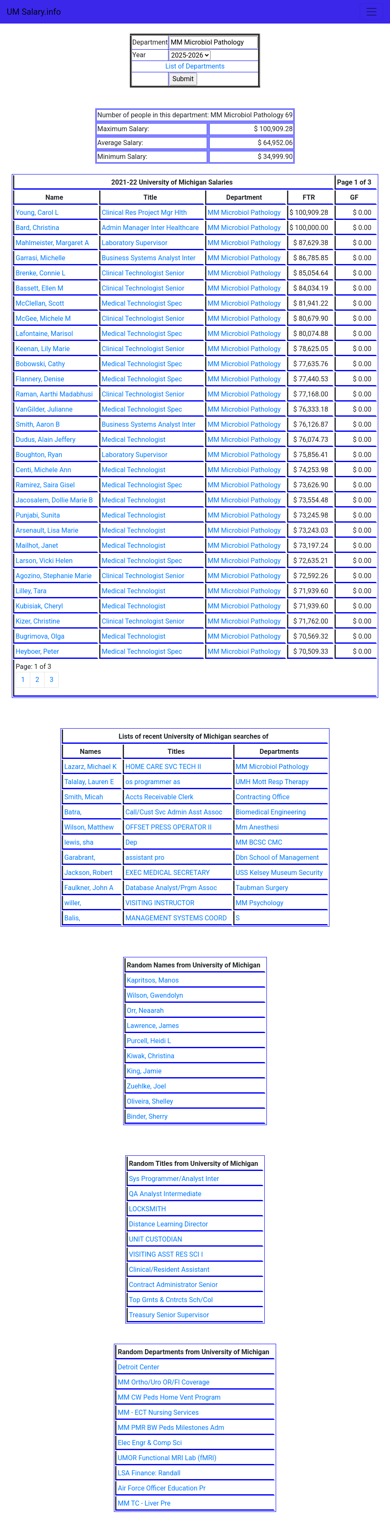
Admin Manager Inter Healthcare (150, 228)
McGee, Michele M (43, 318)
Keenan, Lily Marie (43, 349)
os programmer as (152, 782)
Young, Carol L (37, 213)
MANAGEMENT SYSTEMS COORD (176, 918)
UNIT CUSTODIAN (155, 1239)
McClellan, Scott (40, 303)
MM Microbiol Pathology (244, 213)
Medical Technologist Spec (142, 303)
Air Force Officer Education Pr (162, 1488)
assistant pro (144, 857)
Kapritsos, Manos (153, 980)
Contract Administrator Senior (173, 1285)
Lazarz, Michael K (90, 767)
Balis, (72, 918)
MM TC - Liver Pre (144, 1503)
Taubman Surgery (262, 888)
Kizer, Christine (38, 621)
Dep (131, 842)
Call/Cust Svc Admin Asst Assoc (173, 812)
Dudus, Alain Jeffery (45, 440)
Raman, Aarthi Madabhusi (54, 394)
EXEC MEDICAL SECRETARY (167, 873)
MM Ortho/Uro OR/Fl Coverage (163, 1382)
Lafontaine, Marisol (44, 334)
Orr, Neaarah (145, 1011)
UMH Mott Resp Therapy (272, 782)
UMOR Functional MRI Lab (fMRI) (167, 1458)
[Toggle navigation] (371, 11)
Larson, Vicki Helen (44, 561)
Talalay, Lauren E (89, 782)
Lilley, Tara (31, 591)
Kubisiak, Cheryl (39, 606)
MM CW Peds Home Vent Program (169, 1397)
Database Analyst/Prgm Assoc (171, 888)
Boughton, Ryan (39, 455)
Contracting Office (263, 797)
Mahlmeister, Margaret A (52, 243)
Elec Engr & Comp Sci (150, 1443)
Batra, (73, 812)
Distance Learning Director (168, 1224)
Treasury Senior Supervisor (169, 1315)
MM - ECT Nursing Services (158, 1412)
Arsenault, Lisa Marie (47, 530)
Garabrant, (79, 857)
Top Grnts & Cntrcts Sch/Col (171, 1300)
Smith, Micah (83, 797)
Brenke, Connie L (40, 273)
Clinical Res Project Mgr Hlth (144, 213)
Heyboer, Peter (37, 651)
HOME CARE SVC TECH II (163, 767)
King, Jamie (144, 1071)
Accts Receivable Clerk (159, 797)
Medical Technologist (134, 440)
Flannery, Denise (40, 379)
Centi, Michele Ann (43, 470)
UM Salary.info (34, 12)
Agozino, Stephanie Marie (54, 576)
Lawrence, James (153, 1026)
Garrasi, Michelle (40, 258)
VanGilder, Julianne (44, 409)
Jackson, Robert (88, 873)
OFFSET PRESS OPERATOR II (168, 827)
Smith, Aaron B (38, 424)
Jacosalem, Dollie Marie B (54, 500)
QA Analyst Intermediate (165, 1194)
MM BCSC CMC (259, 842)
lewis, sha (78, 842)
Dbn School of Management (277, 857)
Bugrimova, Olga (40, 636)
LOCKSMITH (147, 1209)
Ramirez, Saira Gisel (45, 485)
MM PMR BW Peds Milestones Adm (171, 1428)
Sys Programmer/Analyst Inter (174, 1179)
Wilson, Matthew (89, 827)
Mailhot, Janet (37, 546)
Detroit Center (138, 1367)
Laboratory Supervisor (134, 243)
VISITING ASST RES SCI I (166, 1254)
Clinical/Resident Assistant (169, 1270)
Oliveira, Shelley (150, 1101)
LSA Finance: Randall (149, 1473)
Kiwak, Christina (150, 1056)
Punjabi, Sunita (38, 515)
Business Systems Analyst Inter (148, 258)
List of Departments (194, 66)
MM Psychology (260, 903)
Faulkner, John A (88, 888)
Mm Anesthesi (257, 827)
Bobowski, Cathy (40, 364)
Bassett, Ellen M (39, 288)
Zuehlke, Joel (146, 1086)
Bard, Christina (37, 228)
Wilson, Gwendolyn (155, 995)
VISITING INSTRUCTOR (159, 903)
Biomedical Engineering (271, 812)
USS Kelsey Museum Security (279, 873)
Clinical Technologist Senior (143, 273)
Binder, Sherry (147, 1116)
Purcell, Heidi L (149, 1041)
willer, (72, 903)
